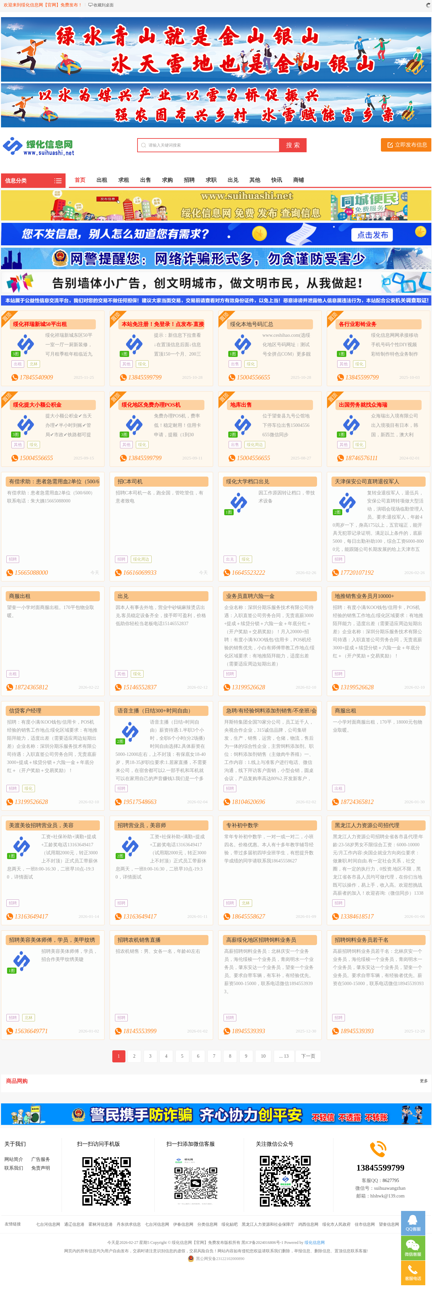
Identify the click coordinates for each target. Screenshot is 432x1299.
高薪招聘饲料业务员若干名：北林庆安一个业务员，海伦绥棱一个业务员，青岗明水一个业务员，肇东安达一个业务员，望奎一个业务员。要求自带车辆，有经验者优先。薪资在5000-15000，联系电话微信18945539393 (378, 967)
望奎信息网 (389, 1224)
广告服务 (40, 1159)
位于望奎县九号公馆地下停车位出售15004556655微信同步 (286, 425)
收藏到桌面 (103, 5)
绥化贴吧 (230, 1224)
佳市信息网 (365, 1224)
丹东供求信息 (129, 1224)
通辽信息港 (74, 1224)
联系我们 (13, 1168)
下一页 (308, 1056)
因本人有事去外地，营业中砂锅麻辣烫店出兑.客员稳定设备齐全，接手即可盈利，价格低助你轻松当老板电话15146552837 (161, 615)
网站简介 (13, 1159)
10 (263, 1056)
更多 (424, 1081)
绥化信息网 (315, 1242)
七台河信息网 (48, 1224)
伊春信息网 (183, 1224)
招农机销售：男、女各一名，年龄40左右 (158, 951)
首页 (80, 180)
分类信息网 (207, 1224)
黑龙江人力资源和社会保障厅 (268, 1224)
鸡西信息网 (308, 1224)
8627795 (391, 1180)
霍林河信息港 (100, 1224)
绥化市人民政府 (336, 1224)
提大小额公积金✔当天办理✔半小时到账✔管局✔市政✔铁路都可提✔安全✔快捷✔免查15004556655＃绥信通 (51, 434)
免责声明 (40, 1168)
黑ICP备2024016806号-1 (262, 1242)
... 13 (284, 1056)
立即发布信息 (411, 145)
